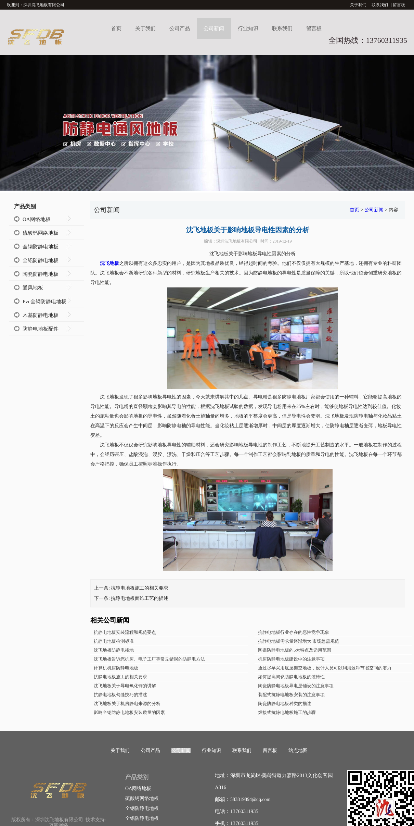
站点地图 (298, 750)
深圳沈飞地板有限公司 (236, 241)
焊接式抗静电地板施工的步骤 (287, 712)
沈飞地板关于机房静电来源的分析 (127, 703)
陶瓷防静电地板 (41, 274)
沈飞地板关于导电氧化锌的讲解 (125, 685)
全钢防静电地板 (41, 246)
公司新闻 (214, 28)
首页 (116, 28)
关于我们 (358, 4)
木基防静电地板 (41, 315)
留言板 (399, 4)
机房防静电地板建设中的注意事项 (291, 659)
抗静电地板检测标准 (114, 641)
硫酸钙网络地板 (41, 233)
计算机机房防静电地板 (116, 667)
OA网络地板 (37, 219)
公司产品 (179, 28)
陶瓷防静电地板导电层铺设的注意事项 (296, 685)
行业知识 (248, 28)
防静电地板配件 (41, 329)
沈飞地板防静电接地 (114, 650)
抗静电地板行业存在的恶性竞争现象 (293, 632)
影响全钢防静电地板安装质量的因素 (129, 712)
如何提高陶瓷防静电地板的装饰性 (291, 676)
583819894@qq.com (250, 799)
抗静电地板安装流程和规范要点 (125, 632)
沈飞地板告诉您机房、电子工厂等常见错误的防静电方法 (149, 659)
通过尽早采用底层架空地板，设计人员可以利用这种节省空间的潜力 (324, 667)
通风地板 (33, 288)
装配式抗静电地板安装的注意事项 (291, 694)
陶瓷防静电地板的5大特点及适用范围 (295, 650)
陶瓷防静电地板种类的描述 (284, 703)
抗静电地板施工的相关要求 (139, 588)
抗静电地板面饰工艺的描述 (139, 598)
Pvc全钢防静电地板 (44, 301)
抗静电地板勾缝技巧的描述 (120, 694)
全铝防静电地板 (41, 260)
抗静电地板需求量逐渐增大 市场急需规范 (298, 641)
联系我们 (380, 4)
